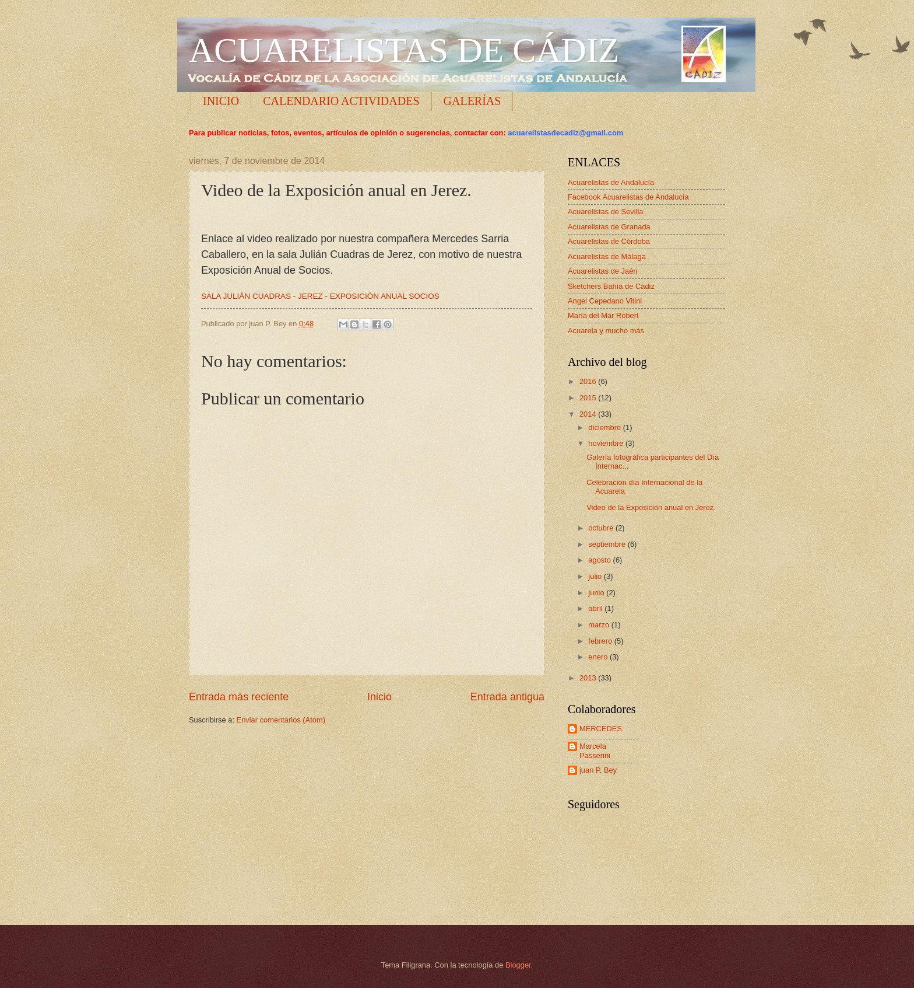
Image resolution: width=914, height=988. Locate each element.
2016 (588, 381)
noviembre (606, 443)
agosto (600, 560)
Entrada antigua (507, 697)
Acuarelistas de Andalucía (611, 182)
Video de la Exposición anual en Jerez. (651, 507)
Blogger (518, 965)
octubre (602, 527)
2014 (588, 414)
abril (596, 608)
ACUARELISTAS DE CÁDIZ (404, 50)
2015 (588, 397)
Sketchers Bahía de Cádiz (611, 286)
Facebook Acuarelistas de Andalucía (628, 197)
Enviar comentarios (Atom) (281, 719)
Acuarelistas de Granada (609, 226)
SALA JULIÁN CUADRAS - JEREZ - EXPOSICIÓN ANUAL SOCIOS (320, 296)
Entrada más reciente (239, 697)
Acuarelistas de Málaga (607, 256)
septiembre (607, 544)
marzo (599, 624)
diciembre (605, 427)
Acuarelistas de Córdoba (609, 241)
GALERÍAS (472, 101)
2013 (588, 677)
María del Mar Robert (603, 315)
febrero (601, 641)
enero (599, 656)
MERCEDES (600, 728)
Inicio (379, 697)
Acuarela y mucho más (606, 330)
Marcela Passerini (594, 750)
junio (597, 592)
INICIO (221, 101)
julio (595, 576)
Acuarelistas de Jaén (603, 271)
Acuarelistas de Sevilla (606, 211)
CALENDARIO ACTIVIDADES (341, 101)
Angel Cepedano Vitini (605, 300)
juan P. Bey (598, 770)
